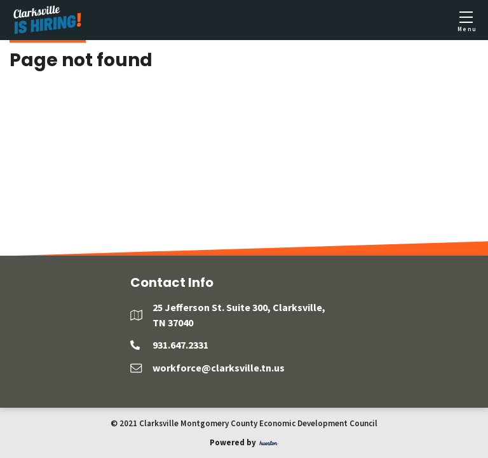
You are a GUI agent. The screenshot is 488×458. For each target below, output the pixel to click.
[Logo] (48, 20)
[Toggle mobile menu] (465, 20)
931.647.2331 (180, 344)
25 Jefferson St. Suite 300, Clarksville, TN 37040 (238, 315)
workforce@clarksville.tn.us (218, 367)
